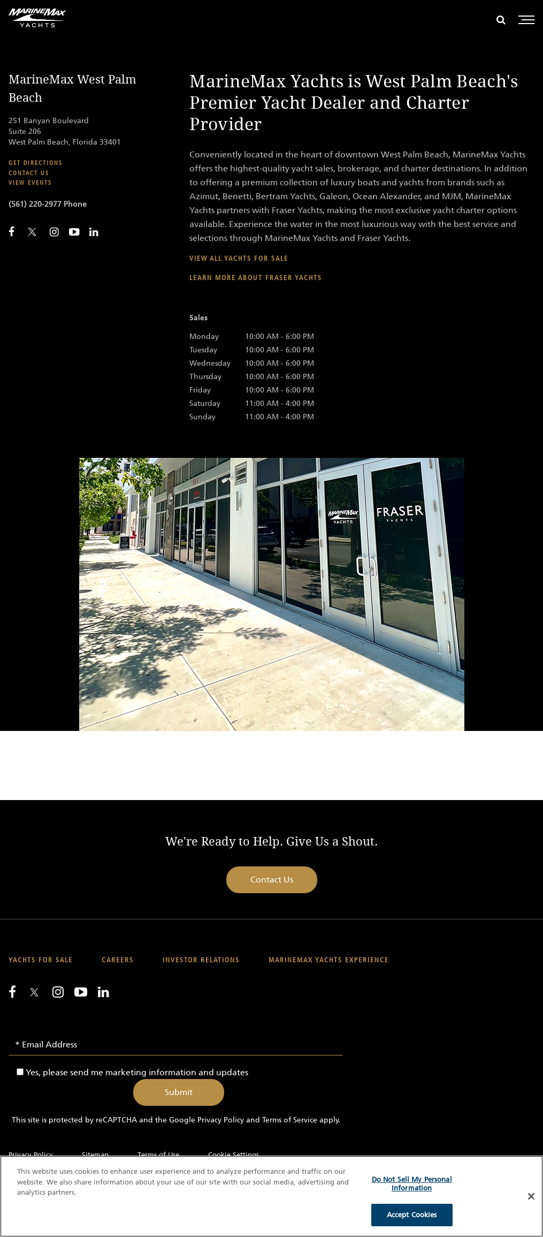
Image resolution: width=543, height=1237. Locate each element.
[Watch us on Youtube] (80, 991)
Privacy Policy (220, 1120)
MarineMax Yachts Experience (329, 960)
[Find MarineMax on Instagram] (54, 232)
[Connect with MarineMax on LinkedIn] (93, 232)
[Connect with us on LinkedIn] (103, 991)
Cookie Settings (233, 1155)
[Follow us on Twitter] (34, 993)
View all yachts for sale (238, 258)
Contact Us (271, 879)
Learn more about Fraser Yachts (255, 278)
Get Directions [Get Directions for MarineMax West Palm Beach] (36, 163)
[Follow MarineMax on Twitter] (32, 232)
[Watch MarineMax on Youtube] (74, 232)
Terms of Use (158, 1155)
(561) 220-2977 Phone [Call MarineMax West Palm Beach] (48, 204)
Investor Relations (201, 960)
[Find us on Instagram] (58, 991)
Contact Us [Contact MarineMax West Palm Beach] (29, 173)
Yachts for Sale (41, 960)
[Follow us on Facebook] (12, 991)
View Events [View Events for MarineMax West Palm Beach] (30, 183)
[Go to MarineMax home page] (37, 18)
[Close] (531, 1196)
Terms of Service (289, 1120)
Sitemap (95, 1155)
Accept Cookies (412, 1215)
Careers (118, 960)
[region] (271, 1196)
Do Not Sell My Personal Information (412, 1183)
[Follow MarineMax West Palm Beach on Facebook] (11, 232)
